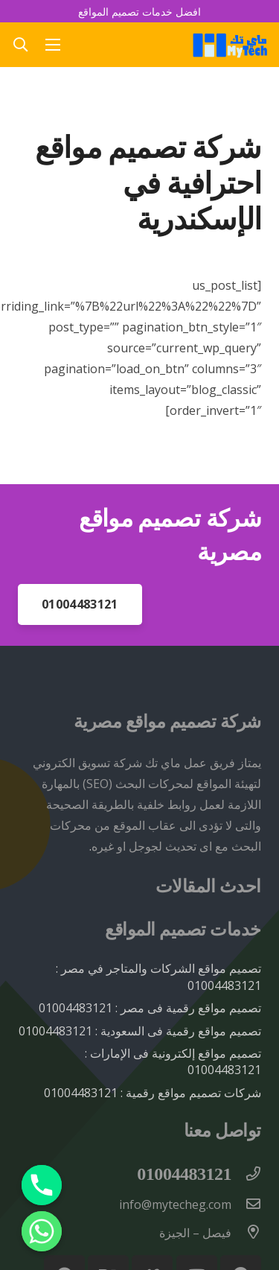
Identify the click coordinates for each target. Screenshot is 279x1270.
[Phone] (42, 1185)
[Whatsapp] (42, 1231)
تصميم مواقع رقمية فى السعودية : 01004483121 (140, 1031)
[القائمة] (53, 44)
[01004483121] (246, 1174)
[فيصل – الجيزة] (246, 1232)
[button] (20, 44)
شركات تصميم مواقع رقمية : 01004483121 (152, 1093)
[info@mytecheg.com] (246, 1204)
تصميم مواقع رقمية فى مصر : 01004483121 (150, 1008)
